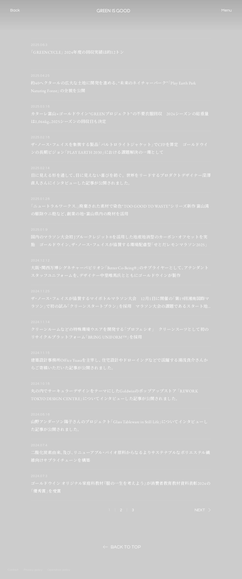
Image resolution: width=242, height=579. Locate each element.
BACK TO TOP (121, 547)
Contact (13, 570)
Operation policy (59, 570)
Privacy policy (33, 570)
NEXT (203, 510)
